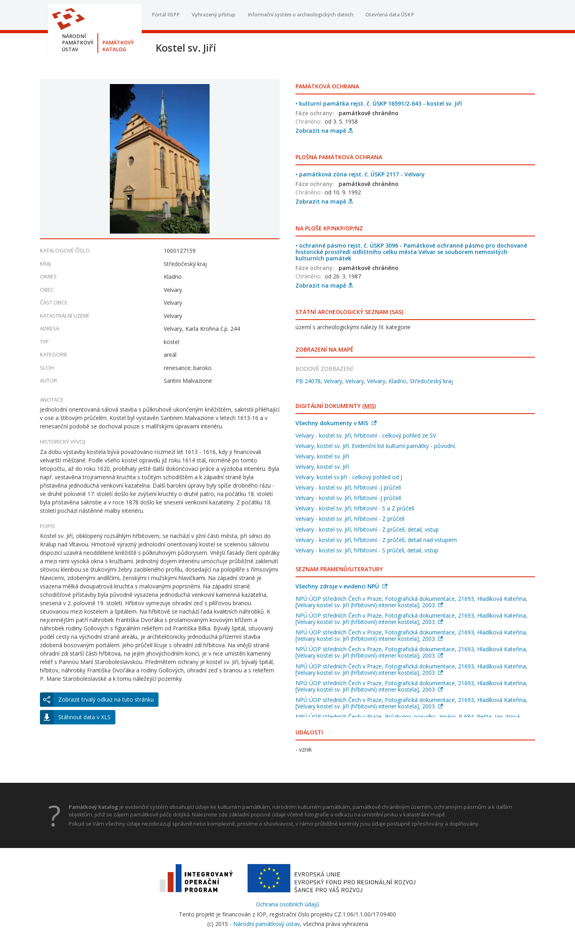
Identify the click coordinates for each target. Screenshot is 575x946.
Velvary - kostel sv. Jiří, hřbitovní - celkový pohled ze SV (365, 435)
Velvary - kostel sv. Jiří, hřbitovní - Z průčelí (349, 518)
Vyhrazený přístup (214, 14)
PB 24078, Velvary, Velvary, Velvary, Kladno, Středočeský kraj (374, 381)
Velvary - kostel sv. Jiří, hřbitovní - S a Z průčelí (354, 508)
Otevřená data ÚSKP (389, 14)
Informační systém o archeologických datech (300, 14)
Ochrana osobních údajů (287, 904)
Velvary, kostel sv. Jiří (322, 456)
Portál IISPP (166, 14)
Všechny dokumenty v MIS (336, 423)
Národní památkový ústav (266, 924)
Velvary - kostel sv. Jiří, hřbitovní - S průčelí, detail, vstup (366, 550)
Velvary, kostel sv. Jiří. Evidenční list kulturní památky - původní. (375, 446)
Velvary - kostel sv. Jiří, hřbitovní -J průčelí (348, 487)
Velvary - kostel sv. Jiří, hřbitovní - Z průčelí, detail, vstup (367, 529)
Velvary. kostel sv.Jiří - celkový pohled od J (348, 477)
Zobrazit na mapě (324, 130)
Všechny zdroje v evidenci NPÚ (341, 586)
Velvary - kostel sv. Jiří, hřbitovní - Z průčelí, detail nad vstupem (376, 540)
